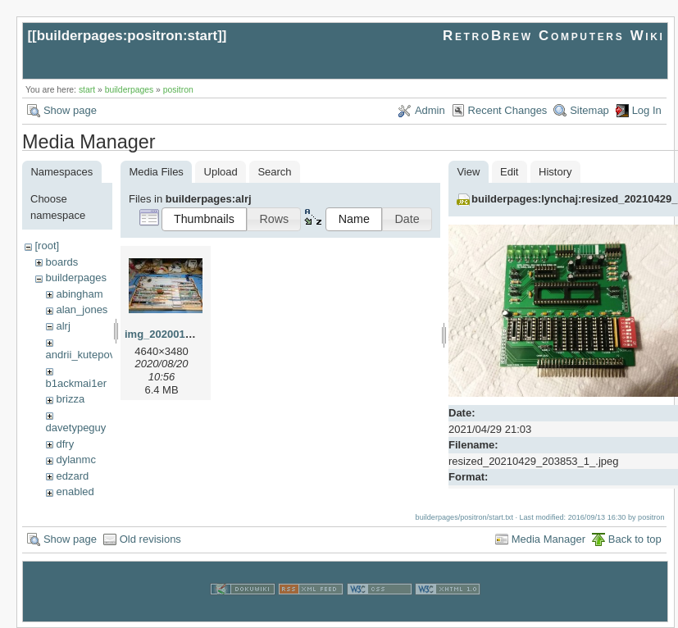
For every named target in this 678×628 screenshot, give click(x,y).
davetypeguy (76, 427)
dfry (65, 444)
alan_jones (81, 309)
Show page (70, 110)
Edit (509, 172)
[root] (46, 245)
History (555, 172)
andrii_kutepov (81, 354)
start (87, 89)
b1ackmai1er (76, 383)
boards (61, 262)
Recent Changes (508, 110)
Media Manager (548, 538)
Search (274, 172)
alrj (63, 326)
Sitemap (589, 110)
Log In (647, 110)
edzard (72, 476)
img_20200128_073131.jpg (191, 334)
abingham (79, 294)
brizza (70, 399)
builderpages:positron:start (127, 35)
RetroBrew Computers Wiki (554, 35)
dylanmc (75, 459)
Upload (221, 172)
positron (178, 89)
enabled (74, 491)
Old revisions (150, 538)
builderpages (129, 89)
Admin (430, 110)
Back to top (635, 538)
